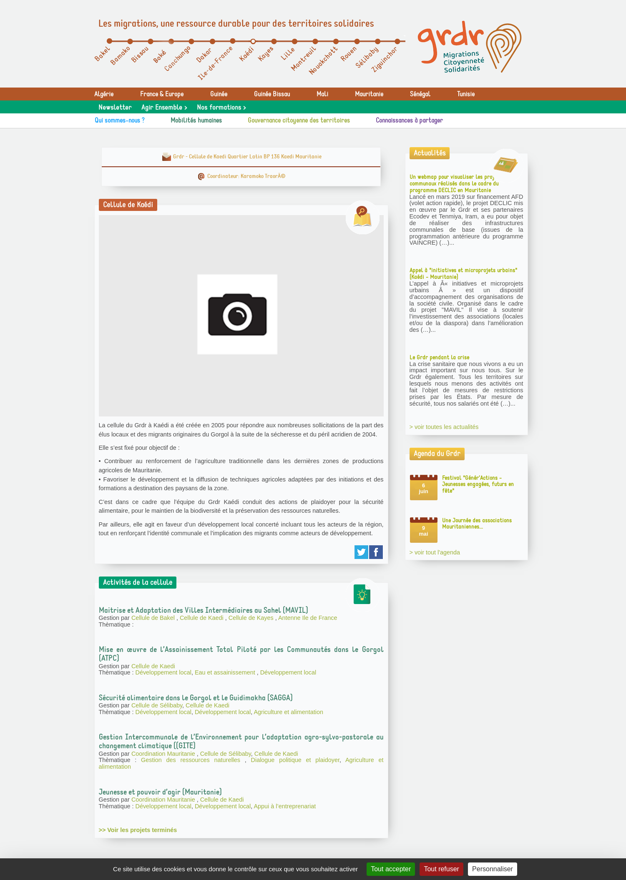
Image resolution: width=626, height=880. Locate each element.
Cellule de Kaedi (202, 617)
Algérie (103, 94)
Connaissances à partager (409, 120)
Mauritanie (369, 94)
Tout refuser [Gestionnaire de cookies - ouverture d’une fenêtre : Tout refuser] (441, 868)
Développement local (163, 672)
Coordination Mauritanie (164, 753)
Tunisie (466, 94)
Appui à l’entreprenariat (285, 806)
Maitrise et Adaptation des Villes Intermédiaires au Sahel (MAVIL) (203, 610)
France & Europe (162, 94)
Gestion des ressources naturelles (193, 760)
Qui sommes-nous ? (120, 120)
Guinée (218, 94)
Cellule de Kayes (252, 617)
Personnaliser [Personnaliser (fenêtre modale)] (492, 868)
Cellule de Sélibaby (156, 705)
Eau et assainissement (226, 672)
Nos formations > (221, 107)
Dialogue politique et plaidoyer (295, 760)
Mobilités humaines (196, 120)
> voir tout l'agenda (435, 552)
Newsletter (114, 107)
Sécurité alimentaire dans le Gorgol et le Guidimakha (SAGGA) (196, 698)
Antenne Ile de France (307, 617)
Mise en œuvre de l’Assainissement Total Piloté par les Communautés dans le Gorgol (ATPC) (241, 653)
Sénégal (420, 94)
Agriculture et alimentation (288, 712)
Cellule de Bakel (153, 617)
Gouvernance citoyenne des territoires (299, 120)
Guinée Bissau (272, 94)
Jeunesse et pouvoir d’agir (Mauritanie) (160, 792)
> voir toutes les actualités (444, 427)
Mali (322, 94)
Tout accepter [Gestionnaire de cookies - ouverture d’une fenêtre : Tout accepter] (391, 868)
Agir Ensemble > (164, 107)
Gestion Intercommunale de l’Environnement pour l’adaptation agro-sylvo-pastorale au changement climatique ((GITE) (241, 741)
